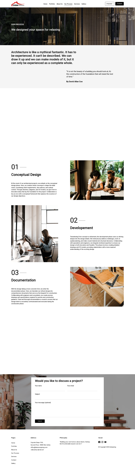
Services (13, 456)
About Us (14, 450)
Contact (119, 4)
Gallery (13, 463)
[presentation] (86, 421)
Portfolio (14, 446)
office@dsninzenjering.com (39, 447)
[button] (109, 4)
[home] (18, 3)
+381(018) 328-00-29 (37, 450)
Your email (70, 386)
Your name (38, 386)
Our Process (15, 453)
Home (13, 443)
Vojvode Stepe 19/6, (37, 442)
